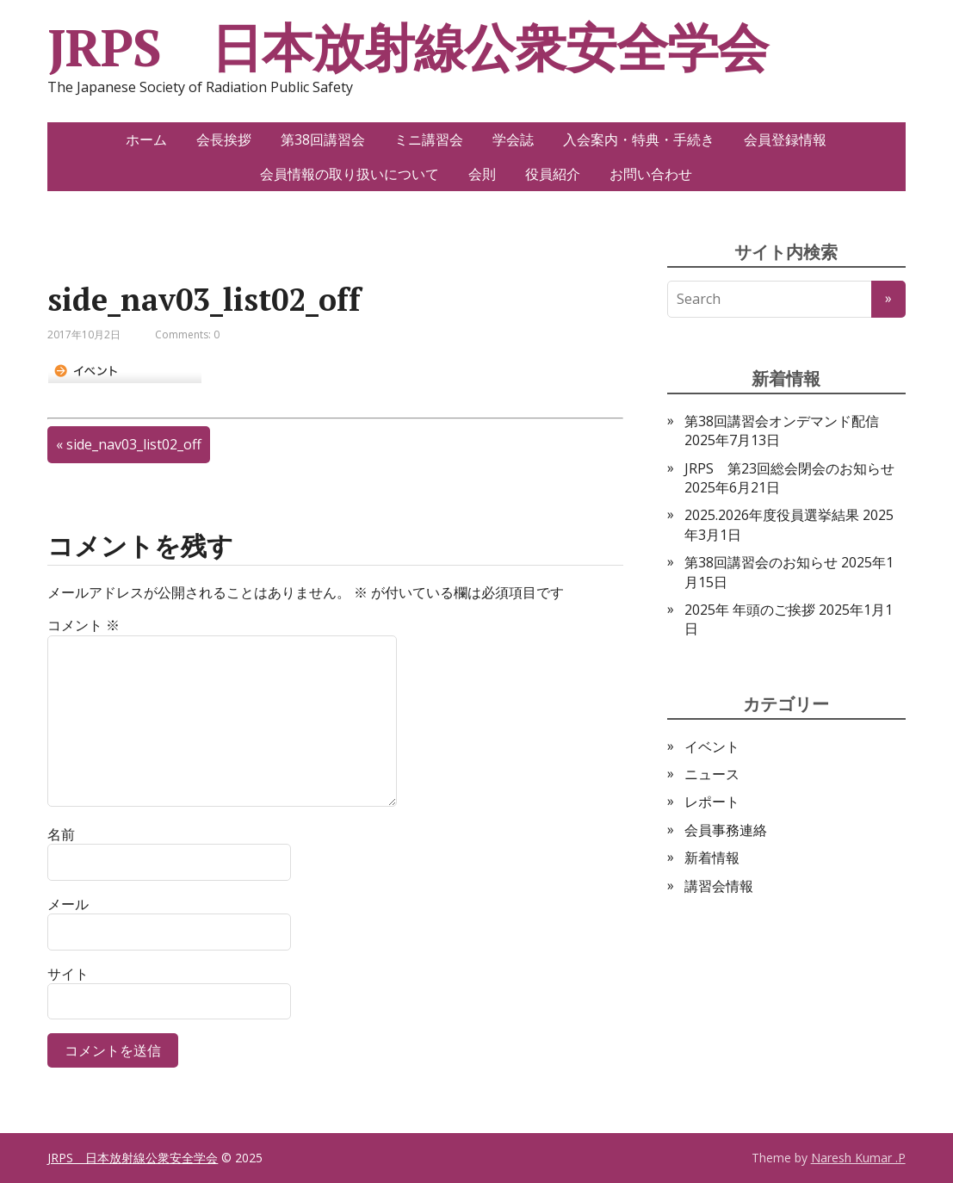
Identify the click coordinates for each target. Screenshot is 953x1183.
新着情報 (712, 857)
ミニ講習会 (428, 139)
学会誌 (513, 139)
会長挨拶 (223, 139)
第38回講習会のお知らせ (761, 562)
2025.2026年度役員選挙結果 (771, 514)
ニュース (712, 774)
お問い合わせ (651, 173)
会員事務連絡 (725, 830)
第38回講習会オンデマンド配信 (781, 421)
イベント (712, 746)
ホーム (146, 139)
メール (68, 904)
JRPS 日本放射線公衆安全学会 (407, 47)
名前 (61, 834)
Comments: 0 (187, 334)
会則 (482, 173)
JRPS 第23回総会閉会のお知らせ (789, 468)
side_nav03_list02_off (133, 444)
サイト (68, 973)
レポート (712, 801)
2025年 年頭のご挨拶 (749, 609)
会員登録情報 (785, 139)
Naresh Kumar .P (858, 1157)
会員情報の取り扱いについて (349, 173)
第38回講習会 (323, 139)
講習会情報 (718, 885)
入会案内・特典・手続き (639, 139)
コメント (83, 625)
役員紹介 (552, 173)
